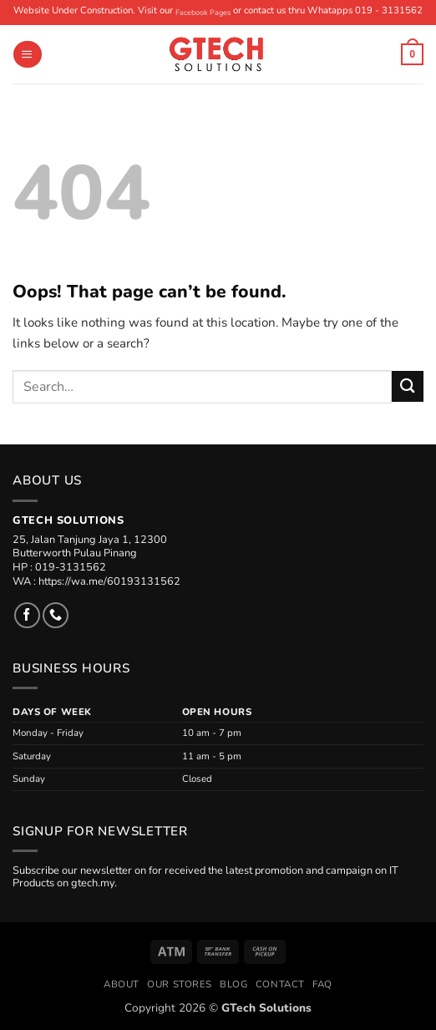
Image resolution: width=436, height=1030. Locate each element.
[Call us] (55, 615)
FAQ (322, 984)
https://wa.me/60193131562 (109, 581)
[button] (27, 54)
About (121, 984)
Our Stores (179, 984)
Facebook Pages (203, 13)
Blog (233, 984)
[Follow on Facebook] (27, 615)
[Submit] (407, 386)
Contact (280, 984)
